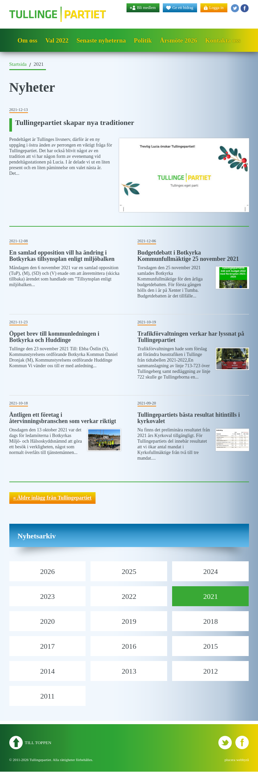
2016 (129, 646)
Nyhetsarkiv (37, 536)
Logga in (216, 7)
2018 (210, 621)
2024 (210, 571)
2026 (47, 571)
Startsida (18, 64)
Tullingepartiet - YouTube (244, 8)
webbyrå (242, 760)
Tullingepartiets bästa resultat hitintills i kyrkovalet (188, 417)
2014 (47, 671)
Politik (143, 40)
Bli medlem (146, 7)
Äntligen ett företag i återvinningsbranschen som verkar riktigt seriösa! (62, 421)
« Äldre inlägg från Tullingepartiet (52, 497)
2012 (210, 671)
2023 (47, 596)
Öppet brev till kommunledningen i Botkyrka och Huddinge (54, 336)
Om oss (28, 40)
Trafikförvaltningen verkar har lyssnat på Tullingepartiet (190, 336)
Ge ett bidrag (182, 7)
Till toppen (38, 742)
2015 (210, 646)
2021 (210, 596)
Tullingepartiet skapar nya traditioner (74, 122)
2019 (129, 621)
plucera (230, 760)
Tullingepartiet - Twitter (234, 8)
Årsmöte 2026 (178, 40)
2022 (129, 596)
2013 (129, 671)
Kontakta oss (222, 40)
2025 (129, 571)
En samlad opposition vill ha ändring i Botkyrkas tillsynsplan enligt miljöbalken (62, 255)
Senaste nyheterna (101, 40)
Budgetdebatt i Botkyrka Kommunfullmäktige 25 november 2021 (188, 255)
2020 (47, 621)
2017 (47, 646)
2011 (47, 696)
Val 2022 (57, 40)
